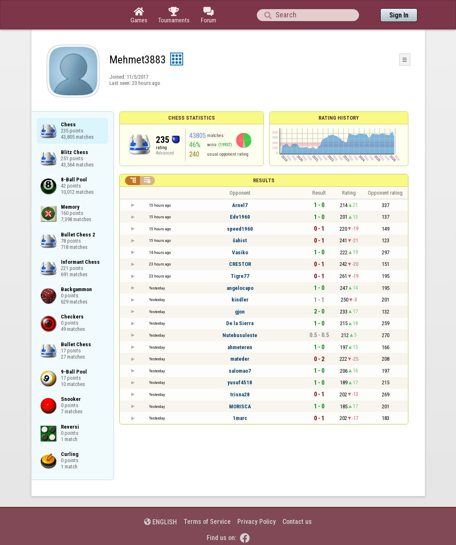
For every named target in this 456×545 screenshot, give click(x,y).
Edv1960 (240, 217)
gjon (240, 312)
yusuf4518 (239, 382)
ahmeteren (239, 347)
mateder (239, 359)
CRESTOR (240, 264)
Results (264, 180)
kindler (240, 300)
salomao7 (240, 371)
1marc (240, 418)
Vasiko (240, 252)
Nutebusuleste (239, 335)
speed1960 (240, 229)
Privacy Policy (256, 522)
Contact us (297, 522)
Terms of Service (207, 522)
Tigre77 (240, 276)
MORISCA (240, 406)
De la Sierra (239, 323)
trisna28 (240, 394)
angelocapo (240, 288)
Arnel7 (240, 205)
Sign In (398, 15)
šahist (240, 240)
